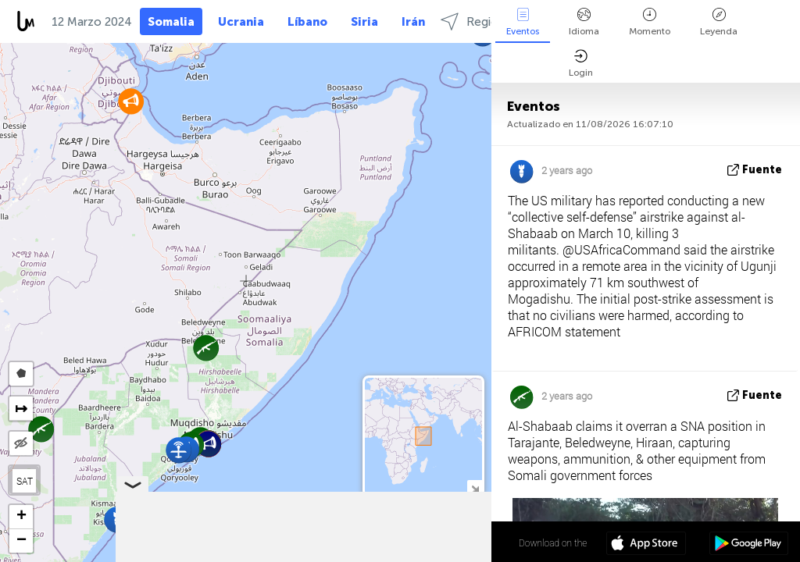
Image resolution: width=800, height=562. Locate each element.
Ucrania (241, 22)
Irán (413, 22)
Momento (649, 22)
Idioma (584, 22)
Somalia (171, 22)
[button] (131, 101)
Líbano (307, 22)
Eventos (522, 22)
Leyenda (719, 22)
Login (581, 63)
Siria (364, 22)
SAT (24, 481)
